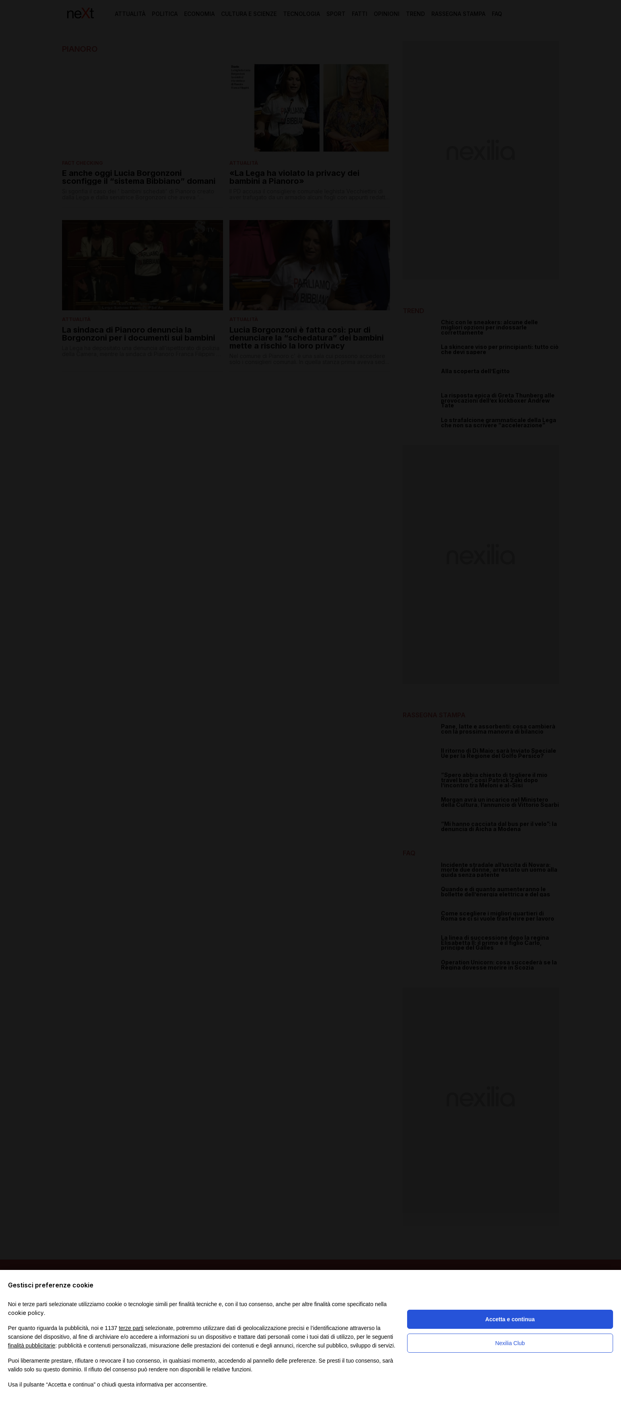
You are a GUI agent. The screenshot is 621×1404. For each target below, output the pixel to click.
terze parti (131, 1328)
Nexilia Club (510, 1343)
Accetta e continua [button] (510, 1319)
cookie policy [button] (26, 1312)
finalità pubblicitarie (31, 1345)
